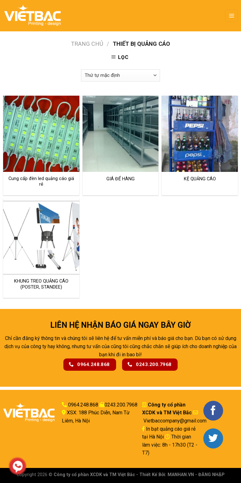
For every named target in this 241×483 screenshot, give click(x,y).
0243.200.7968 (120, 405)
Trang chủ (87, 43)
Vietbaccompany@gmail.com (174, 421)
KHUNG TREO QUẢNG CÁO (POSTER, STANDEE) (41, 284)
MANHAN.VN (181, 474)
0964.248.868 (83, 405)
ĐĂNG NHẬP (211, 474)
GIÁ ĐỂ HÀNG (120, 179)
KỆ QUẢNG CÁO (200, 179)
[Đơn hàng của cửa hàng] (120, 75)
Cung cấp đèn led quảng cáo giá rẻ (41, 181)
